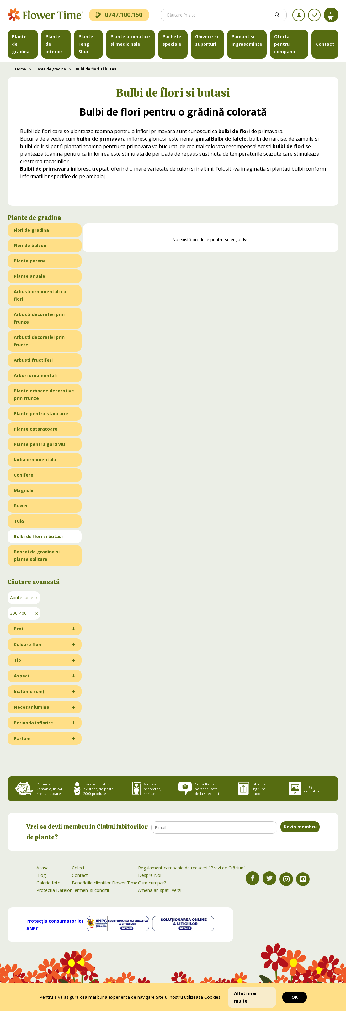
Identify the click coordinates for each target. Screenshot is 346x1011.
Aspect (22, 676)
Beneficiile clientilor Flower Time (104, 883)
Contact (325, 44)
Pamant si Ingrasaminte (247, 40)
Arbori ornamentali (35, 375)
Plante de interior (53, 44)
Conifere (23, 475)
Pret (19, 629)
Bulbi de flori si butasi (96, 69)
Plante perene (30, 261)
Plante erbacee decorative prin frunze (44, 394)
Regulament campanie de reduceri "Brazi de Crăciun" (191, 868)
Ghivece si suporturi (206, 40)
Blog (41, 875)
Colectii (79, 868)
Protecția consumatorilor (54, 924)
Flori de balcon (30, 245)
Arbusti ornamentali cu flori (40, 295)
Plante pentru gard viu (39, 444)
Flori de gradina (31, 230)
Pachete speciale (171, 40)
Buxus (20, 506)
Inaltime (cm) (29, 691)
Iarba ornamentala (35, 460)
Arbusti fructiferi (33, 360)
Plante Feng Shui (85, 44)
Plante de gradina (20, 44)
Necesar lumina (31, 707)
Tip (17, 660)
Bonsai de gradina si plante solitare (37, 555)
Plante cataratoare (35, 429)
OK (294, 997)
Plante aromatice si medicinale (130, 40)
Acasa (42, 868)
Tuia (19, 521)
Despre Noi (149, 875)
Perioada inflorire (33, 723)
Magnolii (23, 490)
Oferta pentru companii (284, 44)
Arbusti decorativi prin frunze (39, 318)
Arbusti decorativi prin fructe (39, 341)
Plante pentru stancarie (41, 414)
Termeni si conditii (90, 890)
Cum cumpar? (152, 883)
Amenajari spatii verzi (159, 890)
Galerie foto (48, 883)
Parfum (22, 738)
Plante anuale (29, 276)
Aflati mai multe (245, 997)
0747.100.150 (118, 14)
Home (20, 69)
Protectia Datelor (54, 890)
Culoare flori (27, 644)
